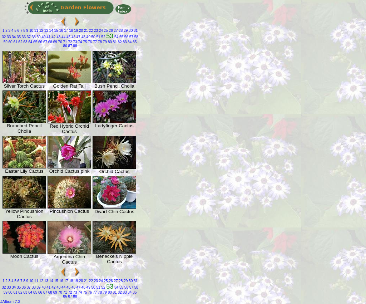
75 (84, 42)
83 (124, 42)
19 (75, 31)
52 (102, 37)
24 (100, 31)
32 (4, 37)
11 (35, 31)
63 (25, 42)
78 (99, 42)
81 (114, 42)
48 (82, 37)
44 (62, 37)
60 (10, 42)
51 (97, 37)
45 (67, 37)
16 (60, 31)
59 (6, 42)
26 (110, 31)
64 (29, 42)
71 (64, 42)
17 (65, 31)
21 (85, 31)
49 (87, 37)
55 (120, 37)
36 (23, 37)
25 (105, 31)
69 (54, 42)
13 (45, 31)
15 (55, 31)
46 (72, 37)
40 (43, 37)
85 (134, 42)
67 (44, 42)
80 (109, 42)
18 (70, 31)
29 (125, 31)
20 (80, 31)
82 (119, 42)
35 (18, 37)
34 (13, 37)
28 (120, 31)
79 (104, 42)
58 (135, 37)
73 (74, 42)
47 (77, 37)
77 (94, 42)
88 (74, 46)
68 (49, 42)
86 (65, 46)
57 (130, 37)
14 (50, 31)
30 (130, 31)
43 (57, 37)
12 (40, 31)
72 (69, 42)
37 (28, 37)
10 (30, 31)
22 (90, 31)
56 (125, 37)
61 (15, 42)
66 (39, 42)
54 (115, 37)
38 (33, 37)
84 (129, 42)
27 (115, 31)
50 (92, 37)
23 (95, 31)
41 (48, 37)
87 (69, 46)
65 (34, 42)
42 (52, 37)
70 (59, 42)
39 (38, 37)
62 (20, 42)
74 (79, 42)
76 (89, 42)
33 (8, 37)
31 (135, 31)
